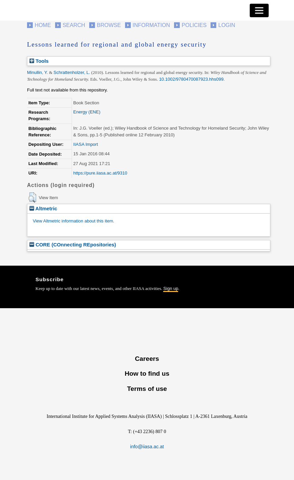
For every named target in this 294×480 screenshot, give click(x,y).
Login (226, 25)
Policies (194, 25)
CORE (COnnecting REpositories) (72, 244)
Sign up (170, 288)
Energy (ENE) (86, 111)
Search (74, 25)
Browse (109, 25)
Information (151, 25)
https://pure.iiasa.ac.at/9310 (100, 173)
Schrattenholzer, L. (71, 72)
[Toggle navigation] (259, 10)
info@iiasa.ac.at (147, 446)
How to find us (147, 373)
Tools (39, 61)
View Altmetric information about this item (73, 220)
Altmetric (43, 208)
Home (43, 25)
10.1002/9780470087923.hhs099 (191, 79)
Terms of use (147, 388)
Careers (147, 358)
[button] (32, 197)
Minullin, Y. (37, 72)
